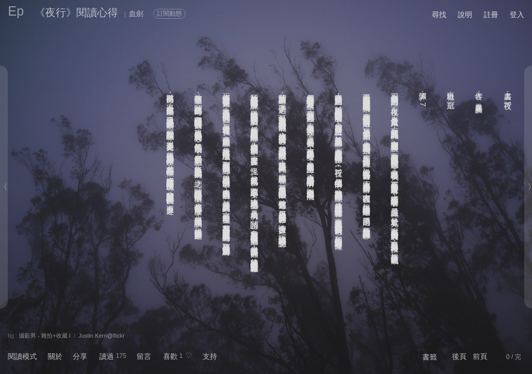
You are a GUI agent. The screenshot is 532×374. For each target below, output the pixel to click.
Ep (16, 11)
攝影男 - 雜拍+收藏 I (44, 335)
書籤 (429, 357)
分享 (80, 356)
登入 (517, 14)
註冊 (491, 14)
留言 (144, 356)
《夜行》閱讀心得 (76, 12)
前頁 (480, 356)
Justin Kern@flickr (101, 335)
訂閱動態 (169, 13)
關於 (55, 356)
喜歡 (170, 356)
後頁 (459, 356)
